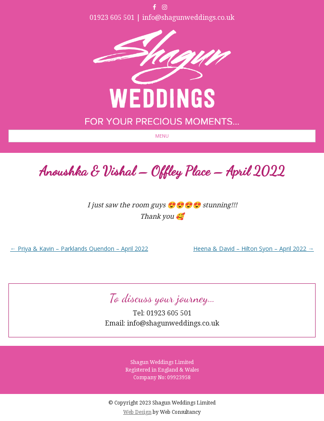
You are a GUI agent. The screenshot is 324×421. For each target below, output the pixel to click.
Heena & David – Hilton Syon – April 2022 (253, 248)
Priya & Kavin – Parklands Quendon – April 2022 (79, 248)
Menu (162, 136)
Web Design (137, 412)
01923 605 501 (112, 18)
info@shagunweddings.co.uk (188, 18)
